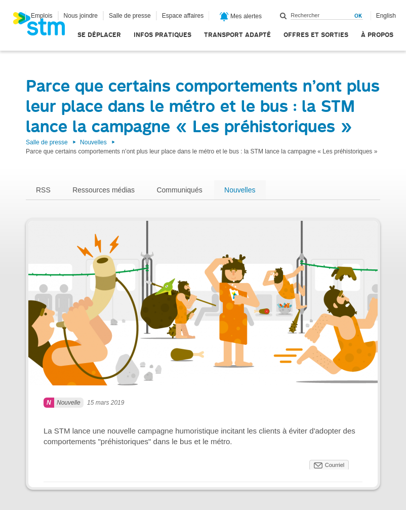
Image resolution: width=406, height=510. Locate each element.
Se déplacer (99, 34)
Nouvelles (93, 142)
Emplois (42, 15)
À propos (377, 34)
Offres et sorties (315, 34)
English (386, 15)
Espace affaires (183, 15)
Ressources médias (103, 190)
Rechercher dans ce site (283, 16)
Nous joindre (81, 15)
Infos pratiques (162, 34)
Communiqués (179, 190)
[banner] (44, 27)
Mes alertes (241, 16)
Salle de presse (130, 15)
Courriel (335, 465)
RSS (43, 190)
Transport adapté (237, 34)
